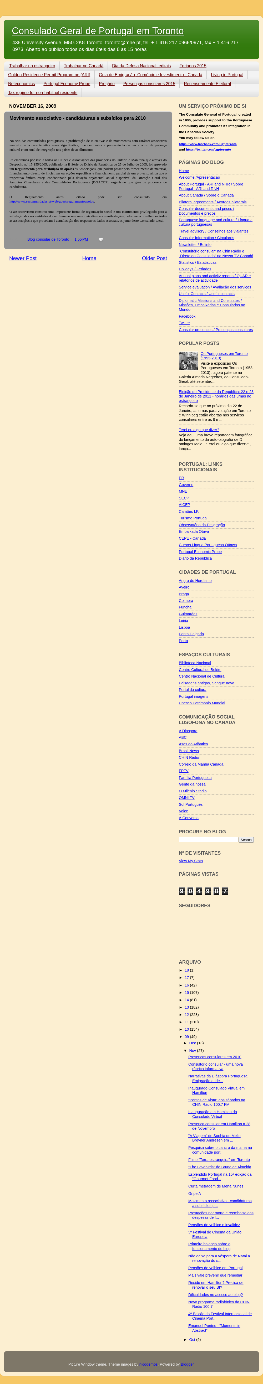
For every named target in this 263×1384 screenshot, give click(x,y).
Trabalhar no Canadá (84, 66)
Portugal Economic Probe (200, 552)
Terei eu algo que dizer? (199, 430)
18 (187, 970)
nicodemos (148, 1364)
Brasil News (189, 751)
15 (187, 992)
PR (181, 478)
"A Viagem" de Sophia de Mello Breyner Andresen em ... (214, 1138)
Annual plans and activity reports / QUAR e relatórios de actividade (215, 278)
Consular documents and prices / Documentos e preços (206, 210)
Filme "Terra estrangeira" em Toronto (219, 1160)
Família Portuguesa (195, 778)
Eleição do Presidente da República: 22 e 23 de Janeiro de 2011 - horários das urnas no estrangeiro (216, 396)
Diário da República (195, 558)
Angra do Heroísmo (195, 581)
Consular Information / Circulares (206, 238)
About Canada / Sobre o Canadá (206, 195)
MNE (183, 491)
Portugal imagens (193, 696)
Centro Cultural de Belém (200, 670)
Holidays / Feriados (195, 269)
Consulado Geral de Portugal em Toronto (98, 30)
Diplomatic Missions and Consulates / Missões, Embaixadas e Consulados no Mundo (212, 305)
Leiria (183, 620)
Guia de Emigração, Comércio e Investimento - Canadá (150, 75)
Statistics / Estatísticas (197, 262)
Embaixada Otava (194, 531)
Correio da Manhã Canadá (201, 764)
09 (187, 1037)
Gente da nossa (192, 784)
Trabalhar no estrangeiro (32, 66)
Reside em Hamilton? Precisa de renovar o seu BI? (216, 1284)
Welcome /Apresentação (199, 177)
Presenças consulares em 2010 (214, 1057)
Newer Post (23, 258)
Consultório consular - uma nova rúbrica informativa (215, 1066)
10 (187, 1029)
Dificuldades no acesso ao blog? (215, 1295)
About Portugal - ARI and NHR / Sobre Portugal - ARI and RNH (211, 186)
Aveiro (184, 587)
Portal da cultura (192, 690)
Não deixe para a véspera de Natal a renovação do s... (219, 1258)
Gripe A (194, 1193)
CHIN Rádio (189, 757)
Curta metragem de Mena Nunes (216, 1186)
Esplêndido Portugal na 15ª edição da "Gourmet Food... (220, 1176)
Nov (193, 1051)
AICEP (184, 505)
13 (187, 1007)
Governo (186, 485)
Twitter (184, 323)
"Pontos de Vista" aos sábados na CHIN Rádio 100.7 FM (216, 1102)
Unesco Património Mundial (202, 703)
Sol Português (191, 804)
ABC (183, 737)
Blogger (187, 1364)
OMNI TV (187, 798)
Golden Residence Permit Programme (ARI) (49, 75)
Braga (184, 594)
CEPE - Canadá (192, 538)
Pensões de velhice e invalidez (214, 1225)
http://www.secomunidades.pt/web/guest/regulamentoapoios (51, 201)
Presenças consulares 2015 (149, 83)
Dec (193, 1043)
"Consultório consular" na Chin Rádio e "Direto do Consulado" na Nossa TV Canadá (216, 253)
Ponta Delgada (191, 634)
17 (187, 977)
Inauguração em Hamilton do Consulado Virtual (212, 1114)
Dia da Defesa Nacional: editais (141, 66)
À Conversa (189, 818)
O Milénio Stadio (193, 791)
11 (187, 1022)
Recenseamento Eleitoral (207, 83)
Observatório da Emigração (202, 525)
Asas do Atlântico (193, 744)
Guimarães (188, 614)
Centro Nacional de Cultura (202, 676)
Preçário (107, 83)
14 (187, 1000)
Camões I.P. (189, 511)
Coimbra (186, 600)
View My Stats (191, 861)
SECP (184, 498)
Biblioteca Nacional (195, 663)
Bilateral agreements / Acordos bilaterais (213, 202)
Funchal (185, 607)
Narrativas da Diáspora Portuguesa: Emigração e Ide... (218, 1078)
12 (187, 1015)
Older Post (154, 258)
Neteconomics (21, 83)
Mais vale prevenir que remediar (215, 1275)
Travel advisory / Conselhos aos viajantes (214, 231)
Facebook (187, 316)
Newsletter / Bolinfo (195, 244)
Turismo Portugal (193, 518)
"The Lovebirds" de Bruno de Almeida (219, 1167)
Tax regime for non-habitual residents (42, 92)
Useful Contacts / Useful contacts (207, 294)
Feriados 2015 (192, 66)
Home (89, 258)
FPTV (184, 771)
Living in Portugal (227, 75)
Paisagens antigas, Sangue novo (206, 683)
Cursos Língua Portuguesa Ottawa (208, 545)
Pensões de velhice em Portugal (215, 1268)
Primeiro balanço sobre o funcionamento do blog (209, 1246)
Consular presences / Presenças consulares (216, 330)
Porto (183, 641)
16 (187, 985)
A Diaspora (188, 731)
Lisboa (184, 627)
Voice (183, 811)
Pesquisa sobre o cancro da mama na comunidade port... (220, 1149)
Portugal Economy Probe (66, 83)
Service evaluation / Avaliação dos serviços (215, 287)
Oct (192, 1339)
